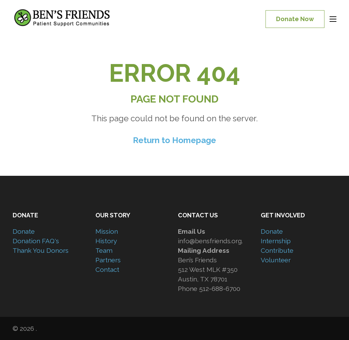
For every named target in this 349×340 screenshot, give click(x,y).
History (106, 241)
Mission (106, 231)
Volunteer (276, 260)
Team (103, 250)
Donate (24, 231)
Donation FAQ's (36, 241)
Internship (276, 241)
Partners (108, 260)
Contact (107, 269)
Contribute (277, 250)
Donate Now (295, 18)
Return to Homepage (174, 140)
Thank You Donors (41, 250)
